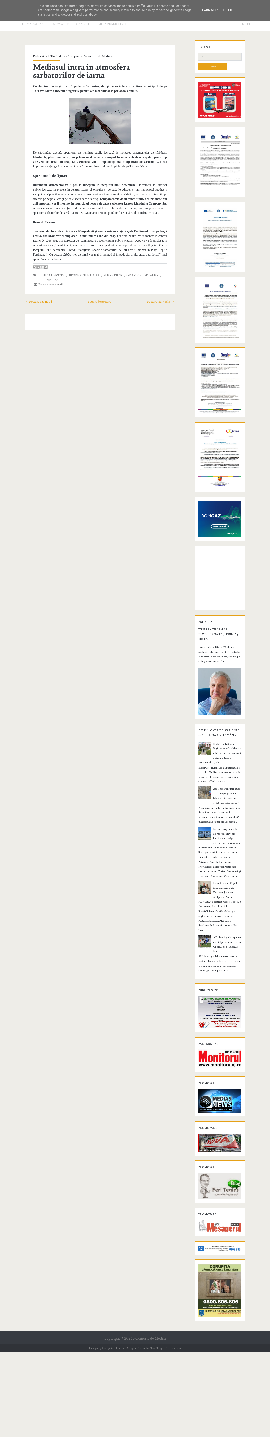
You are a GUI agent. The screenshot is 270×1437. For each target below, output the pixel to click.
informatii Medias (79, 270)
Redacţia (55, 24)
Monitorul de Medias (94, 56)
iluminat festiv (47, 270)
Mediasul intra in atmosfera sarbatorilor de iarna (99, 71)
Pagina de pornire (99, 297)
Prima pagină (33, 24)
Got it (228, 10)
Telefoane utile (81, 24)
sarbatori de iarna (137, 270)
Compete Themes (113, 1433)
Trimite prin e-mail (44, 280)
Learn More (209, 10)
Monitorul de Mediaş (149, 1423)
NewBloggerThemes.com (165, 1433)
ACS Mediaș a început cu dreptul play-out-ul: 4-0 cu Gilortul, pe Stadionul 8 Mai (227, 1001)
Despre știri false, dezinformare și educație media (215, 708)
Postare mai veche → (165, 297)
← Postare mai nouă (34, 297)
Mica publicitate (112, 24)
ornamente (108, 270)
